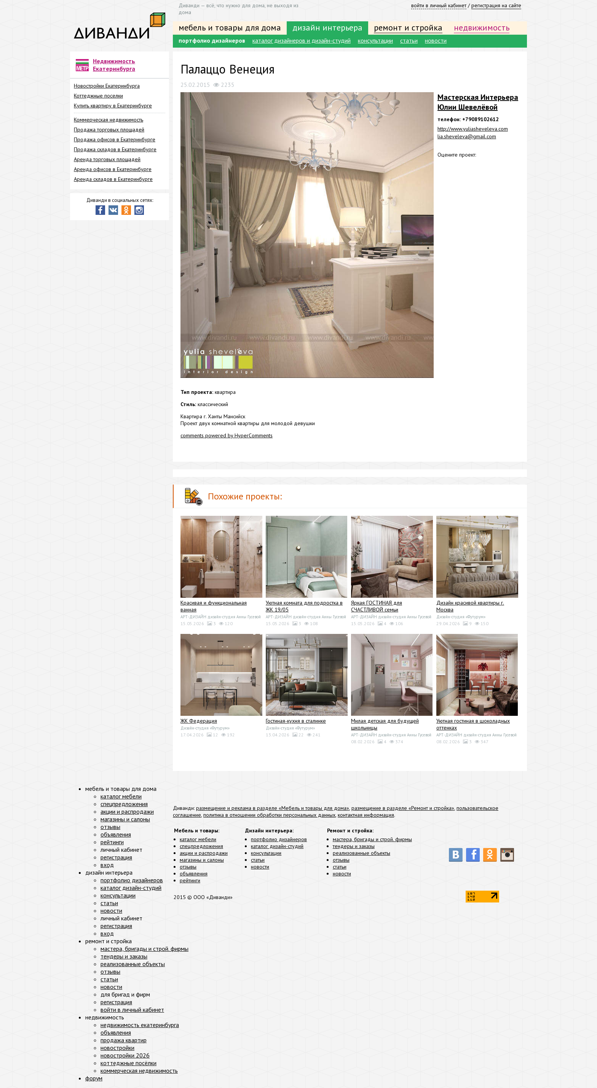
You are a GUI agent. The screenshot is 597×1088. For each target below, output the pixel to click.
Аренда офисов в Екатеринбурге (113, 169)
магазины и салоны (202, 859)
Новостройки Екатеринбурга (107, 85)
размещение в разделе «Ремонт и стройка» (402, 808)
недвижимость (481, 27)
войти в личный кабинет (438, 5)
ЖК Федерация (198, 720)
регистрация (116, 857)
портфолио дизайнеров (212, 40)
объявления (194, 873)
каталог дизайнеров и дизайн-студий (301, 40)
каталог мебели (198, 839)
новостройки (117, 1047)
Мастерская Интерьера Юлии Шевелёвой (477, 102)
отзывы (188, 866)
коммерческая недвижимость (139, 1070)
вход (107, 865)
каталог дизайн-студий (277, 846)
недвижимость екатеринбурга (140, 1025)
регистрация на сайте (496, 5)
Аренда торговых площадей (107, 159)
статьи (409, 40)
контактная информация (366, 814)
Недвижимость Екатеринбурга (114, 64)
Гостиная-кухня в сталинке (296, 720)
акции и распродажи (204, 853)
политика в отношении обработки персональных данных (269, 814)
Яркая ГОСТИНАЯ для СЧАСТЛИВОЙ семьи (376, 606)
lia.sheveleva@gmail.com (466, 136)
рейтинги (190, 880)
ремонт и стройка (408, 27)
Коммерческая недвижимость (108, 119)
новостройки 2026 (125, 1055)
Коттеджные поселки (98, 95)
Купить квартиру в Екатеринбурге (113, 105)
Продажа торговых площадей (109, 129)
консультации (375, 40)
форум (93, 1078)
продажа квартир (124, 1040)
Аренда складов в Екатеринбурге (113, 179)
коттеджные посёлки (128, 1063)
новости (436, 40)
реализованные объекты (361, 853)
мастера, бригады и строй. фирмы (372, 839)
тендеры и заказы (354, 846)
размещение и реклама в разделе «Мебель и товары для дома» (272, 808)
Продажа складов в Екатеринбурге (115, 149)
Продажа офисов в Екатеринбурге (114, 139)
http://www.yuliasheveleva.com (472, 128)
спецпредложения (201, 846)
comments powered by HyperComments (226, 435)
